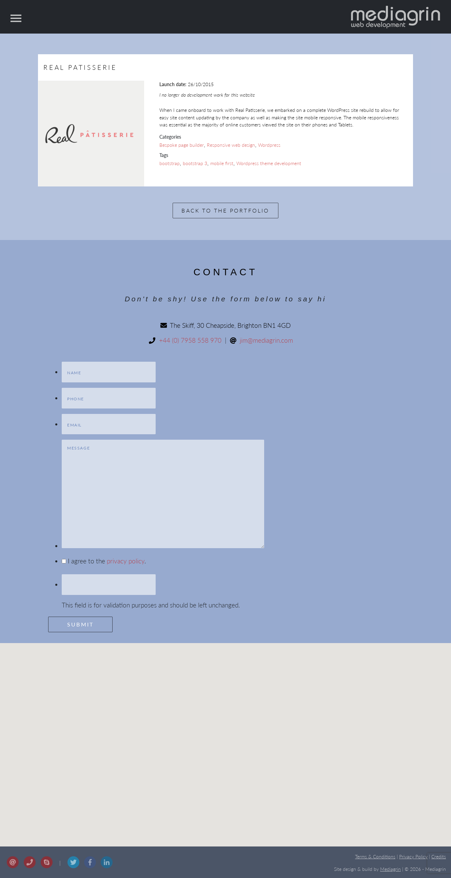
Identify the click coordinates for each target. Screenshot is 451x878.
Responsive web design (231, 145)
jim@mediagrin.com (266, 340)
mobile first (221, 163)
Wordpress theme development (268, 163)
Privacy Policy (413, 856)
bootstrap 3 (195, 163)
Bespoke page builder (181, 145)
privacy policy (125, 561)
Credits (438, 856)
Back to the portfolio (225, 210)
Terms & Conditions (375, 856)
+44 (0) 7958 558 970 (190, 340)
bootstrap (169, 163)
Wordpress (269, 145)
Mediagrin (390, 869)
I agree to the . (107, 561)
